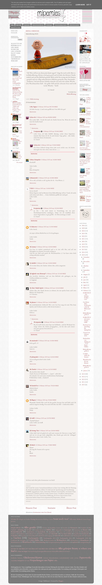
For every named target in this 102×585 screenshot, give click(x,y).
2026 (83, 226)
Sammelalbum (14, 560)
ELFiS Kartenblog (16, 139)
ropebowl (75, 542)
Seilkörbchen (41, 536)
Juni (84, 280)
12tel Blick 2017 (23, 549)
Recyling (23, 536)
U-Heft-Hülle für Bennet (86, 355)
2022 (83, 236)
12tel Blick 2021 (53, 549)
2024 (83, 231)
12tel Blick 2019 (33, 549)
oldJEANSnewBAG (74, 25)
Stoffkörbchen (67, 536)
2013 (83, 377)
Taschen (17, 537)
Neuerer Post (31, 508)
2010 (83, 385)
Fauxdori (65, 528)
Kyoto (61, 532)
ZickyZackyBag (40, 542)
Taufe (28, 560)
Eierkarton (20, 558)
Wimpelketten (84, 540)
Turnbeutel (14, 540)
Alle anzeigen (19, 162)
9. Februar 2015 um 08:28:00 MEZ (46, 117)
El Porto (44, 528)
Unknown (34, 227)
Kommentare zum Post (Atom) (42, 512)
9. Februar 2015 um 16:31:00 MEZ (46, 369)
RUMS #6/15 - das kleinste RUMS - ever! (87, 296)
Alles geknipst (64, 548)
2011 (83, 382)
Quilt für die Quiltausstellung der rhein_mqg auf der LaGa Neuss (17, 93)
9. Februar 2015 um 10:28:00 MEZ (51, 160)
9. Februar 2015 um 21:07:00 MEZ (45, 418)
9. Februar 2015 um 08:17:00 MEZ (48, 107)
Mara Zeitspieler (35, 160)
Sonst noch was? (61, 519)
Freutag (33, 519)
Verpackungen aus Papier (42, 560)
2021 (83, 239)
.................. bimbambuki (16, 151)
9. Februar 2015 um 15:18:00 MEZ (53, 131)
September (86, 270)
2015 (83, 255)
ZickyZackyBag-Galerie (61, 25)
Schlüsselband (32, 536)
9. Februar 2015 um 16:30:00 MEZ (48, 357)
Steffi (33, 418)
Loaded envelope (74, 558)
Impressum (27, 25)
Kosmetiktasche (16, 532)
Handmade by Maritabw (17, 88)
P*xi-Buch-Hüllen (66, 534)
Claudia (34, 369)
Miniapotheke (85, 532)
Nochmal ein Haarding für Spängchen (87, 327)
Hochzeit (45, 558)
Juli (84, 277)
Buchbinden (14, 558)
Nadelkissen (21, 534)
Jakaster (34, 302)
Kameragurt (67, 530)
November (86, 262)
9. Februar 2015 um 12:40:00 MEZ (46, 263)
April (85, 285)
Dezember (86, 257)
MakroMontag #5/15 (87, 350)
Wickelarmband (74, 540)
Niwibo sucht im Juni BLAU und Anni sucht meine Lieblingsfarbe (17, 77)
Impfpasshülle (58, 530)
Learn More (80, 5)
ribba (55, 561)
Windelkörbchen (15, 542)
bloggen (89, 519)
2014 (83, 374)
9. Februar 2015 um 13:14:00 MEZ (56, 274)
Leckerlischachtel (64, 558)
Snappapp (49, 536)
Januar (85, 371)
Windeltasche (27, 542)
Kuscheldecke (42, 532)
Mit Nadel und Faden (17, 125)
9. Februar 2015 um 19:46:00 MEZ (46, 400)
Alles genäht (30, 527)
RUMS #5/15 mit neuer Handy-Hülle (87, 319)
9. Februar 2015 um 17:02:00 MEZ (49, 386)
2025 (83, 228)
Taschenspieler (33, 538)
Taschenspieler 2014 (49, 538)
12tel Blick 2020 (43, 549)
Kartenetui (77, 530)
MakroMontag (71, 94)
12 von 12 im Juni (20, 156)
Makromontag (34, 99)
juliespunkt (35, 357)
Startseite (51, 508)
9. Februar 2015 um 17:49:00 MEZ (50, 145)
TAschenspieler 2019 (78, 536)
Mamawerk (34, 178)
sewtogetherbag (84, 542)
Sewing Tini (35, 431)
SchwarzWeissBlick (57, 551)
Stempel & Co (22, 561)
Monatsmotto (39, 519)
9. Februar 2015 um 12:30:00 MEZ (46, 247)
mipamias (37, 131)
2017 (83, 249)
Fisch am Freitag (32, 551)
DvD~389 (20, 142)
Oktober (85, 266)
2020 (83, 241)
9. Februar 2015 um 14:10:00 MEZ (46, 302)
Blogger (60, 581)
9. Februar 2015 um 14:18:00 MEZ (48, 341)
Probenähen (14, 536)
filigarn (34, 400)
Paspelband (77, 534)
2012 (83, 379)
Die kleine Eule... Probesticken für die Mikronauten (87, 306)
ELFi (32, 188)
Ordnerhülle (54, 534)
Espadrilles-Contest (55, 528)
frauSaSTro (35, 386)
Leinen (76, 532)
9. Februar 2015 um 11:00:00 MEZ (44, 188)
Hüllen (48, 530)
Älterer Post (71, 508)
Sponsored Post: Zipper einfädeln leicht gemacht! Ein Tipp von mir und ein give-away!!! (85, 159)
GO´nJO (29, 530)
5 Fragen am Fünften (24, 519)
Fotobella (83, 528)
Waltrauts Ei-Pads (15, 27)
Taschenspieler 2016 (66, 538)
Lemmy (34, 247)
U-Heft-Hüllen (33, 540)
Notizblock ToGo (32, 534)
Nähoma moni (17, 114)
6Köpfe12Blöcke (16, 528)
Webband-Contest (82, 519)
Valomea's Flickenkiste (16, 69)
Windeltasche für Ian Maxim (87, 361)
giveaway (13, 521)
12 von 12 (14, 519)
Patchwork (85, 534)
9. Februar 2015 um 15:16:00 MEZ (53, 322)
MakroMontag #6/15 (87, 314)
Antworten (33, 112)
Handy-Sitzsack (39, 530)
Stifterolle (57, 536)
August (85, 274)
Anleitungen (49, 25)
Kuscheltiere (52, 532)
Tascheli (89, 536)
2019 (83, 244)
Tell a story (72, 519)
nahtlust (15, 102)
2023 (83, 234)
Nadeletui (13, 534)
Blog (12, 25)
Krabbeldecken (31, 532)
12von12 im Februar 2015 (86, 334)
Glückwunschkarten (32, 557)
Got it (88, 5)
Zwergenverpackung (54, 542)
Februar (85, 291)
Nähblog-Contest (48, 519)
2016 (83, 252)
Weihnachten (61, 540)
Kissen (85, 530)
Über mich (18, 25)
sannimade (35, 341)
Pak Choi (19, 116)
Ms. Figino (34, 107)
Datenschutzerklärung (37, 25)
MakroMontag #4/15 (87, 366)
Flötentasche (73, 528)
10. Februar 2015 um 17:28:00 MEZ (45, 445)
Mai (84, 282)
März (85, 288)
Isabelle (34, 263)
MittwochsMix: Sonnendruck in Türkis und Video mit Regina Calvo (17, 106)
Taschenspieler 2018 (82, 538)
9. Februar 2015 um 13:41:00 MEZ (54, 288)
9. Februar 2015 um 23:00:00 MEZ (49, 431)
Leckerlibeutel (68, 532)
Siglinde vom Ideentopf (38, 274)
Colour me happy (22, 551)
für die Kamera (66, 542)
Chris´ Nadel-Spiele (37, 288)
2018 (83, 247)
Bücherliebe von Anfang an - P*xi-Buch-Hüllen (86, 343)
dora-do (33, 117)
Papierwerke (85, 557)
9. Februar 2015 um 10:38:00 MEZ (48, 178)
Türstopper (23, 540)
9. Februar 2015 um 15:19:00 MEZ (53, 208)
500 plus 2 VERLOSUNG (88, 198)
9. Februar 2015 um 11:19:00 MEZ (47, 227)
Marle (33, 445)
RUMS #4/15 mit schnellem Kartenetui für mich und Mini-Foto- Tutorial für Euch (85, 186)
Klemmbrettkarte (54, 558)
